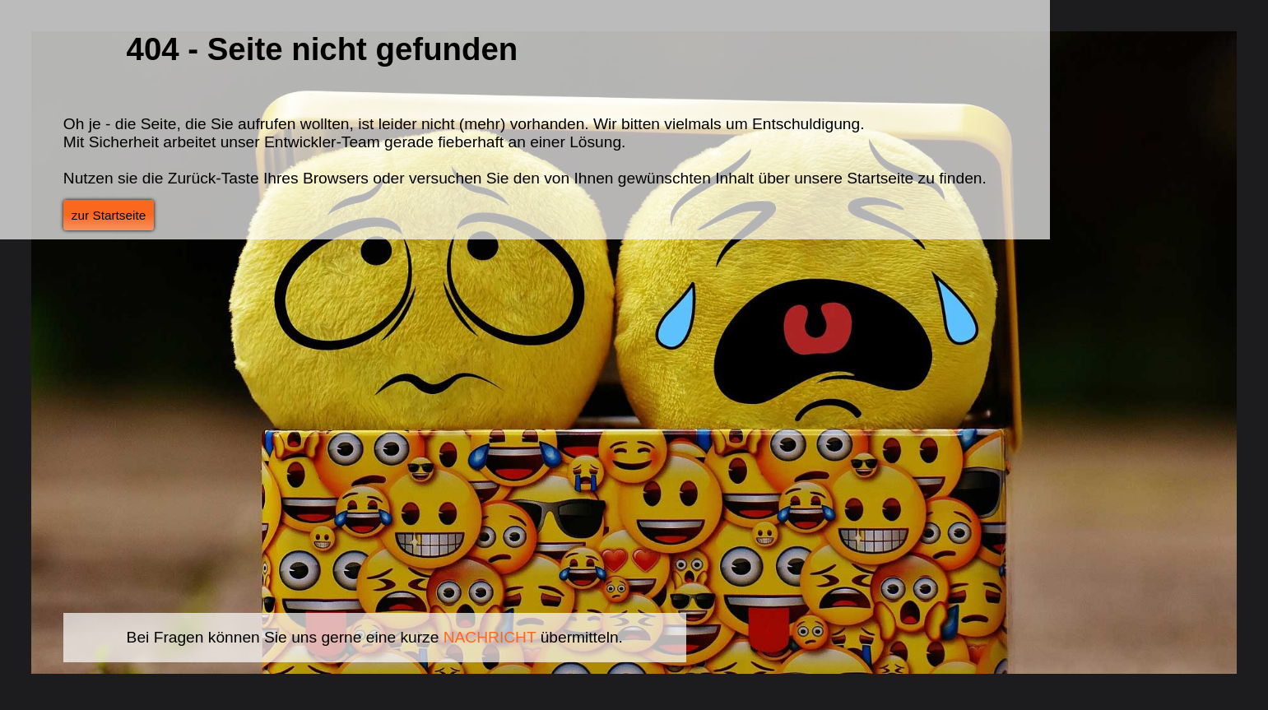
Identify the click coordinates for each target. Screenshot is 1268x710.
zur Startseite (109, 215)
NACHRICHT (490, 637)
